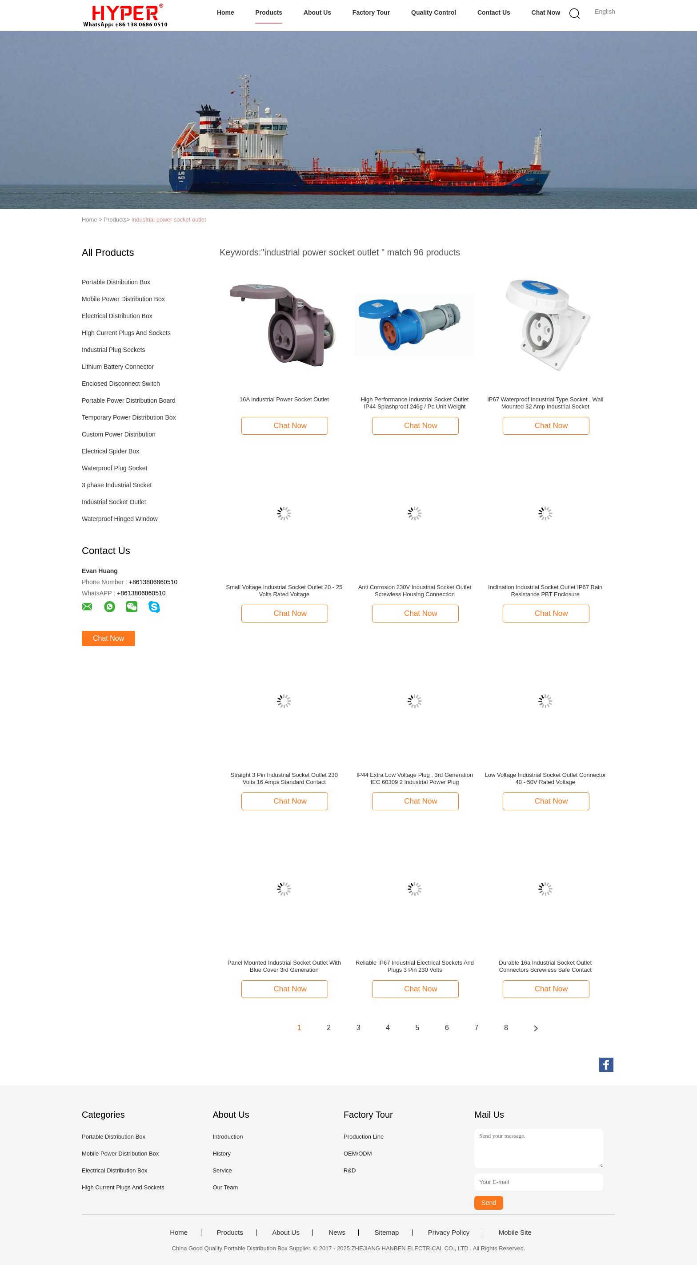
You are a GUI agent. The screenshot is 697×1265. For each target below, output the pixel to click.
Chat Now (546, 12)
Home (225, 12)
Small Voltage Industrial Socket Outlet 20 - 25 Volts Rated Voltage (284, 591)
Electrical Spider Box (110, 451)
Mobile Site (515, 1232)
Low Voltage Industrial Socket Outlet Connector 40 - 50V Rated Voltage (545, 778)
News (336, 1232)
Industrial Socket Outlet (114, 501)
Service (222, 1170)
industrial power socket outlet (169, 219)
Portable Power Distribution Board (129, 400)
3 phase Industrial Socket (117, 485)
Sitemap (386, 1232)
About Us (317, 12)
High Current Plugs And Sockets (126, 332)
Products (268, 12)
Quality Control (433, 12)
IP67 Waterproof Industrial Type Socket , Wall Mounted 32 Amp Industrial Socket (545, 403)
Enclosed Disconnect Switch (121, 383)
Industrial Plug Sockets (113, 349)
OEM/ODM (358, 1153)
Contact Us (493, 12)
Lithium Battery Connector (118, 366)
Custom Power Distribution (119, 434)
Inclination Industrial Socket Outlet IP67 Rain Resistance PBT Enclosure (545, 591)
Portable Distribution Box (116, 282)
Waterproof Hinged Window (120, 518)
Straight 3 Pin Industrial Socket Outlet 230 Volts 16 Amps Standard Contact (284, 778)
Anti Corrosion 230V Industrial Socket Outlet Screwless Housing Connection (414, 591)
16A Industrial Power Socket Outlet (284, 399)
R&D (350, 1170)
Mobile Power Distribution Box (123, 299)
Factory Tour (371, 12)
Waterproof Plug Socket (114, 468)
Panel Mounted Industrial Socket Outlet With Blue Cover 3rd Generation (284, 966)
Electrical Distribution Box (117, 315)
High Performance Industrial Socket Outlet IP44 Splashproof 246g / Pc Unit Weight (415, 403)
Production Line (364, 1136)
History (221, 1153)
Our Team (225, 1187)
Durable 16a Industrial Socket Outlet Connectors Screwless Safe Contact (545, 966)
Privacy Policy (448, 1232)
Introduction (227, 1136)
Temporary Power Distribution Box (129, 417)
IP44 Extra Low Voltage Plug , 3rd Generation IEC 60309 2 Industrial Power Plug (415, 778)
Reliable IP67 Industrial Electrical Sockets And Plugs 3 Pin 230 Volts (415, 966)
